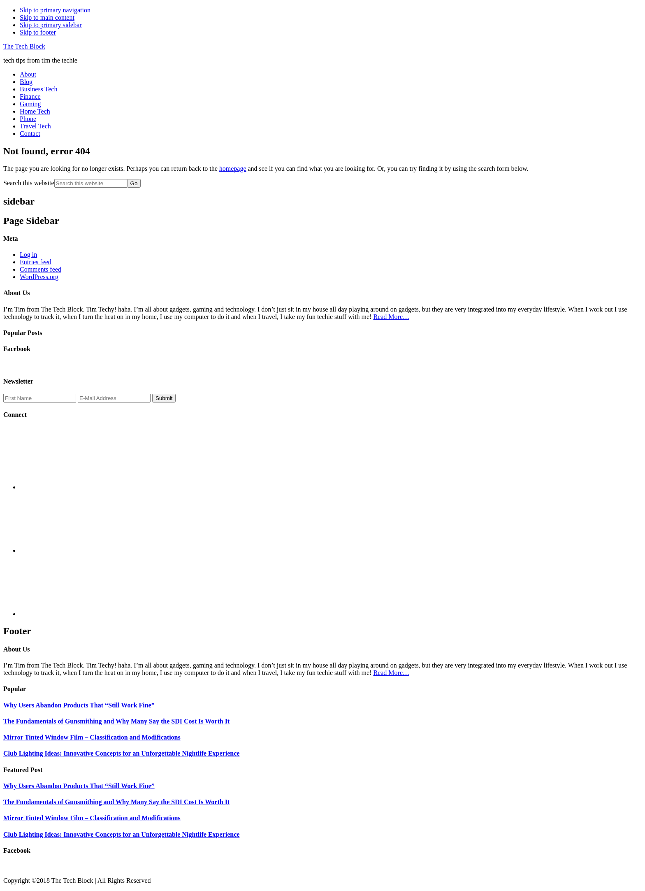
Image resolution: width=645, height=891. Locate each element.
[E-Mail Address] (114, 398)
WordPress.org (39, 276)
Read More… (391, 316)
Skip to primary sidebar (51, 24)
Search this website (28, 182)
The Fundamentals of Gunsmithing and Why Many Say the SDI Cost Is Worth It (116, 721)
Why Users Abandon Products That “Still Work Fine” (79, 705)
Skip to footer (38, 32)
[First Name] (39, 398)
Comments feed (40, 269)
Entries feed (35, 261)
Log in (28, 254)
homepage (232, 168)
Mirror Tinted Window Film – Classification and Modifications (92, 737)
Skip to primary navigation (55, 10)
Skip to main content (47, 17)
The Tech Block (24, 46)
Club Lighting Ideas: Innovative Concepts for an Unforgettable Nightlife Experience (121, 753)
